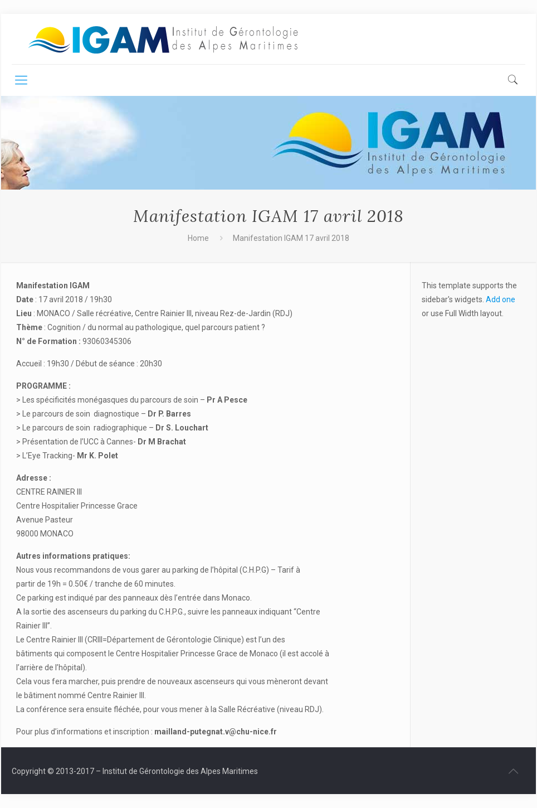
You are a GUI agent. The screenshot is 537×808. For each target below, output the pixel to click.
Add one (500, 299)
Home (198, 238)
